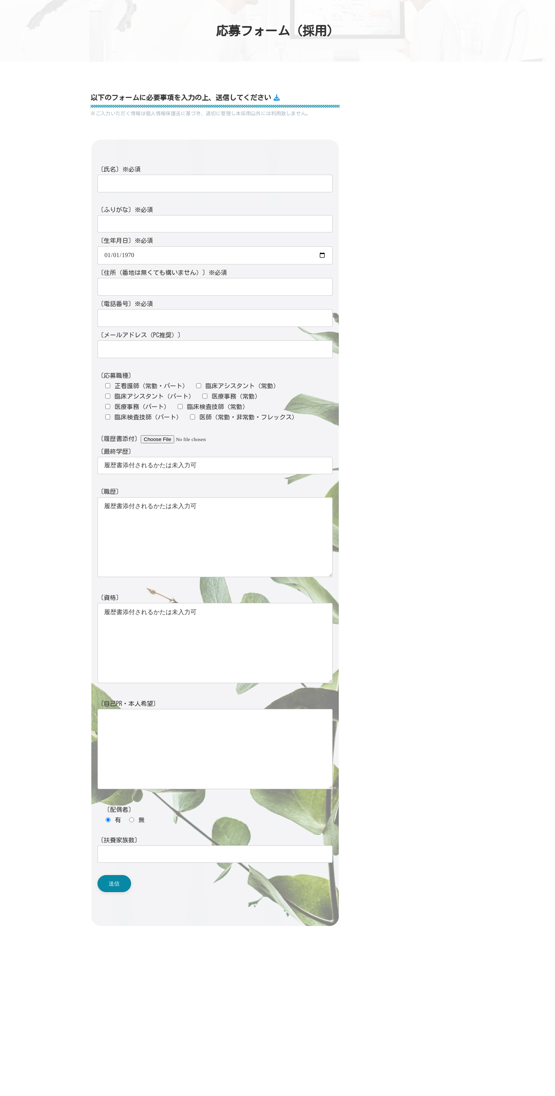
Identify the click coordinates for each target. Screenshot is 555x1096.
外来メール (162, 1021)
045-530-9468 (181, 1010)
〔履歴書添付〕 (163, 439)
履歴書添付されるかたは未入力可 (215, 537)
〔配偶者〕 (116, 809)
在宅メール (200, 1021)
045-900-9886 (181, 981)
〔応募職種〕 (116, 375)
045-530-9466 (181, 1000)
